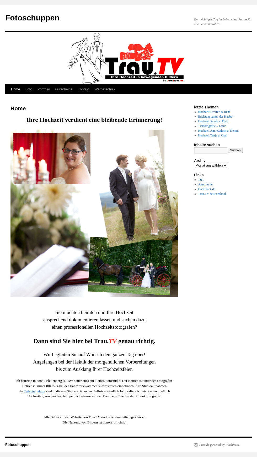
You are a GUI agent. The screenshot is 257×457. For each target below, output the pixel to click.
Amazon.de (205, 184)
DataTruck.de (206, 189)
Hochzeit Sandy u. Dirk (213, 121)
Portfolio (44, 89)
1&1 (201, 179)
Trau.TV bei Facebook (212, 194)
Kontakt (83, 89)
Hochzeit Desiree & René (214, 112)
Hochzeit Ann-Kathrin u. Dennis (218, 131)
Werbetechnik (104, 89)
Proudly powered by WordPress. (219, 445)
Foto (28, 89)
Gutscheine (63, 89)
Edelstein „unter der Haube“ (216, 116)
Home (15, 89)
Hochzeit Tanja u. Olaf (212, 135)
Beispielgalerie (34, 391)
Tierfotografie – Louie (212, 126)
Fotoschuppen (32, 17)
